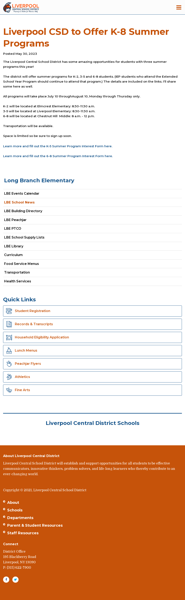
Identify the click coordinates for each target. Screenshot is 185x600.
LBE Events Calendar (21, 193)
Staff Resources (23, 533)
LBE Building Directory (23, 211)
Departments (20, 518)
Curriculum (13, 255)
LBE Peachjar (22, 220)
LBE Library (13, 246)
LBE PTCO (12, 228)
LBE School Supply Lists (24, 237)
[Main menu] (179, 7)
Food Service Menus (21, 264)
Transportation (17, 272)
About (13, 502)
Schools (14, 510)
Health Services (17, 281)
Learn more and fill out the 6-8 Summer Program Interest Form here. (58, 156)
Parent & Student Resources (35, 525)
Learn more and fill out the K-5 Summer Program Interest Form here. (57, 146)
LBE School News (19, 202)
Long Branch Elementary (39, 180)
